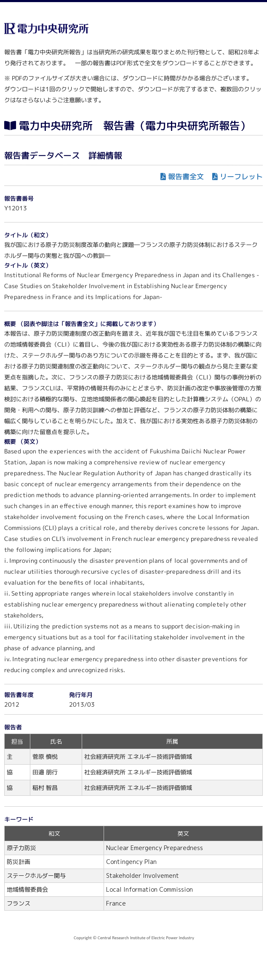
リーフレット (241, 176)
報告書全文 (186, 176)
